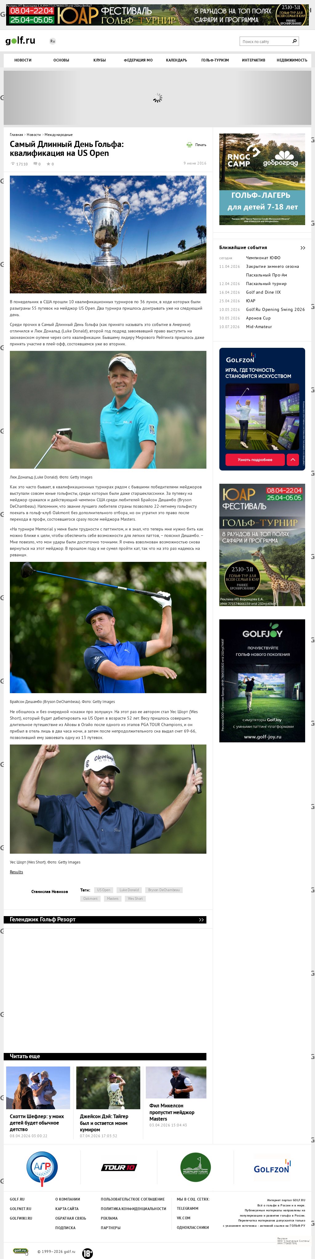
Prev (42, 98)
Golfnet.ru (20, 1209)
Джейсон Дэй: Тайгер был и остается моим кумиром (104, 1123)
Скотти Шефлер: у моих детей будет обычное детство (37, 1123)
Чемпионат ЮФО (263, 258)
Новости (34, 135)
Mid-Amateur (259, 327)
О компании (67, 1199)
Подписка (65, 1228)
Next (272, 98)
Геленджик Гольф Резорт (201, 919)
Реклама (109, 1219)
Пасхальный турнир (266, 284)
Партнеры (111, 1228)
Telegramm (188, 1209)
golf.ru (21, 1252)
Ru (52, 41)
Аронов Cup (258, 318)
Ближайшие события (300, 247)
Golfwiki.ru (21, 1219)
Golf (20, 41)
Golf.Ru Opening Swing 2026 (275, 310)
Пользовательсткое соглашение (120, 1199)
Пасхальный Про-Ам (266, 275)
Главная (16, 135)
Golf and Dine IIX (263, 293)
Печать (200, 145)
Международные (59, 135)
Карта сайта (67, 1209)
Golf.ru (17, 1199)
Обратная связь (70, 1219)
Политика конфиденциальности (120, 1209)
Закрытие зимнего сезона (272, 267)
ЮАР (251, 301)
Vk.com (184, 1218)
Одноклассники (193, 1228)
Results (16, 872)
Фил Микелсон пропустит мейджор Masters (172, 1112)
